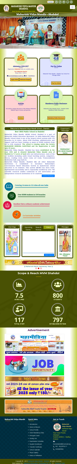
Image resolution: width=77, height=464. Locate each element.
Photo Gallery (34, 453)
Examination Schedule (37, 441)
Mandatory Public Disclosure (56, 118)
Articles (21, 118)
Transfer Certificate (36, 447)
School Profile (34, 430)
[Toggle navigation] (72, 7)
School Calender (35, 450)
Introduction (33, 424)
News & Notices (38, 228)
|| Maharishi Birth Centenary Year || (38, 266)
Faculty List (33, 438)
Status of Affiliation (36, 455)
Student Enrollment (36, 444)
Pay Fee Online (56, 83)
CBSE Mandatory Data (37, 433)
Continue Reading (48, 176)
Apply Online (14, 79)
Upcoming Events (28, 228)
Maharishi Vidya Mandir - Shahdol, (39, 461)
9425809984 (59, 449)
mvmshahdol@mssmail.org (15, 76)
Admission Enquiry (25, 79)
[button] (36, 268)
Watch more (49, 255)
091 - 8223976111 (29, 76)
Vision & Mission (35, 427)
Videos (48, 227)
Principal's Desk (34, 435)
